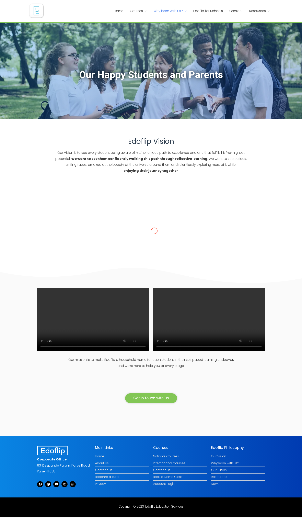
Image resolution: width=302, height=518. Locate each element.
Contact (236, 11)
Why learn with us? (168, 11)
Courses (136, 11)
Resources (257, 11)
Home (118, 11)
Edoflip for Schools (208, 11)
